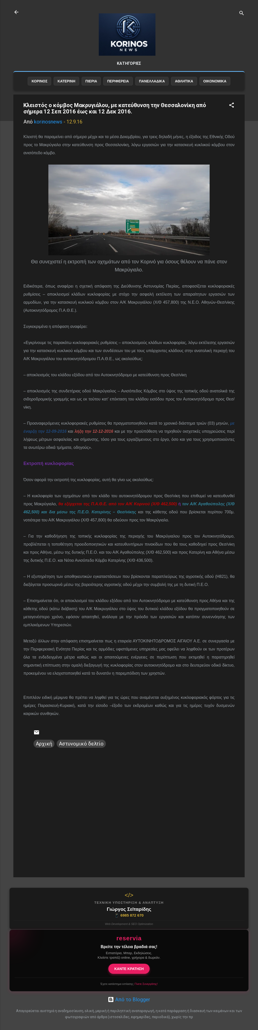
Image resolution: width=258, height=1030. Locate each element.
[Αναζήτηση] (242, 13)
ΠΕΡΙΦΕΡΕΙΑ (118, 87)
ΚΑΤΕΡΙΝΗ (66, 87)
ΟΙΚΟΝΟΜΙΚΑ (215, 87)
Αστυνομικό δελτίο (81, 750)
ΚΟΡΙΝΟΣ (39, 87)
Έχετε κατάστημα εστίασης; (128, 983)
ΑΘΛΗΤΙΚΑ (184, 87)
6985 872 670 (129, 915)
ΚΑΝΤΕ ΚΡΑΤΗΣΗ (129, 969)
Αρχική (44, 750)
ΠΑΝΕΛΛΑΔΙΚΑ (152, 87)
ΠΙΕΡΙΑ (91, 87)
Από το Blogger (129, 999)
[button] (232, 112)
